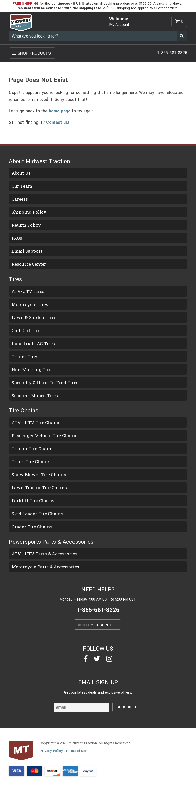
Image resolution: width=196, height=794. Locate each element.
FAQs (16, 238)
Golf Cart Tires (27, 330)
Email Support (26, 251)
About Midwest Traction (39, 161)
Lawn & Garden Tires (33, 317)
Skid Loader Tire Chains (37, 514)
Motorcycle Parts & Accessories (45, 567)
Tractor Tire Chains (32, 448)
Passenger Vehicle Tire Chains (44, 435)
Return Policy (26, 225)
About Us (21, 173)
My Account (119, 24)
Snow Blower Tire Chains (38, 475)
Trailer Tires (24, 356)
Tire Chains (23, 411)
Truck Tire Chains (30, 462)
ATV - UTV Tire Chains (35, 422)
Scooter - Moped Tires (34, 395)
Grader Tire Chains (31, 527)
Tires (15, 279)
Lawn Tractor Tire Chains (39, 488)
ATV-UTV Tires (27, 291)
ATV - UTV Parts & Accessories (44, 554)
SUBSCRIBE (127, 707)
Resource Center (28, 264)
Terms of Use (76, 750)
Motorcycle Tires (29, 304)
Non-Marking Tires (32, 369)
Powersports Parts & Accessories (51, 542)
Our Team (21, 186)
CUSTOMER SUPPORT (97, 624)
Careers (19, 199)
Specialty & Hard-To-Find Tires (44, 382)
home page (59, 111)
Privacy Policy (51, 750)
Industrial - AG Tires (33, 343)
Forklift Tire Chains (32, 501)
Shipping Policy (28, 212)
